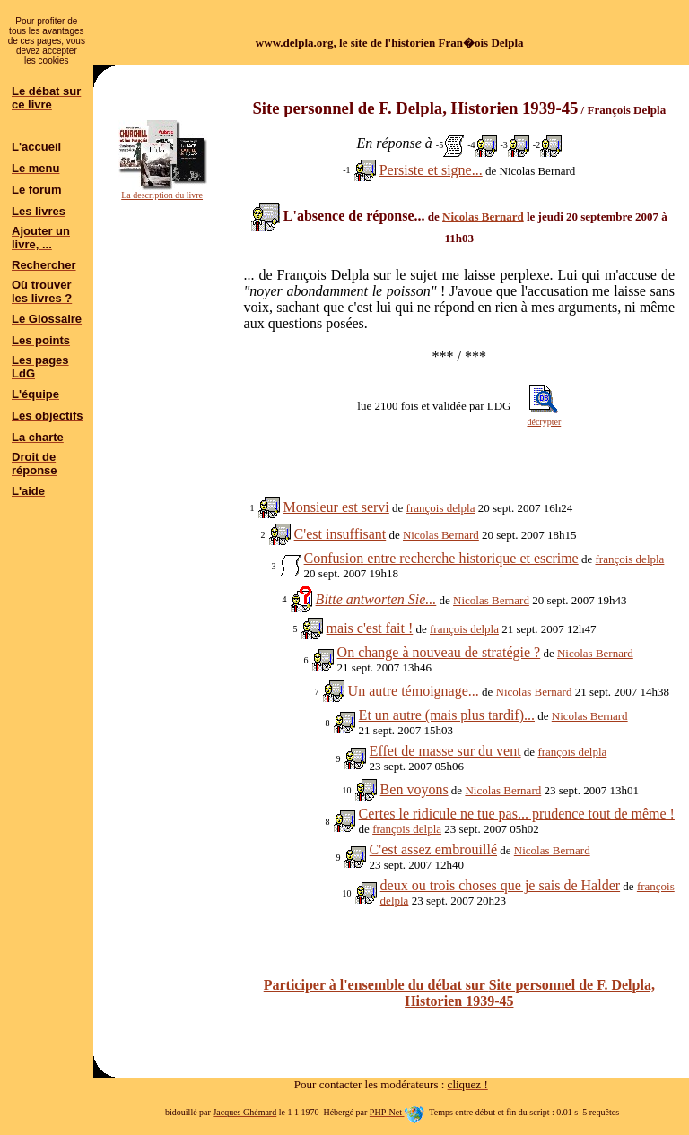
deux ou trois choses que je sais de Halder (500, 885)
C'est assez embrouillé (433, 849)
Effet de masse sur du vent (445, 750)
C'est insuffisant (340, 534)
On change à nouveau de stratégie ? (439, 652)
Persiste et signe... (431, 170)
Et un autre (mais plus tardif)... (447, 715)
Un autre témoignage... (413, 690)
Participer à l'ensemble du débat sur (459, 993)
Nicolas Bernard (483, 216)
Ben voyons (414, 789)
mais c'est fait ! (370, 628)
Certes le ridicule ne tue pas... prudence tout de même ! (517, 813)
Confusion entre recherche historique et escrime (441, 558)
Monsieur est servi (336, 507)
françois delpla (440, 508)
